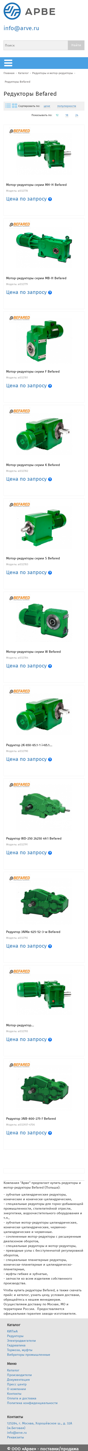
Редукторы (15, 1336)
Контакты (14, 1394)
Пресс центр (17, 1384)
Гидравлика (16, 1345)
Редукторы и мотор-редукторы (52, 73)
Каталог (23, 73)
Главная (9, 73)
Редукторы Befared (17, 81)
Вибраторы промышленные (28, 1355)
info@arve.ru (21, 28)
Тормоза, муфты (19, 1350)
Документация (18, 1380)
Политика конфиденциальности (32, 1403)
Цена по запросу (29, 199)
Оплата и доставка (21, 1398)
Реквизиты (15, 1437)
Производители (19, 1375)
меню (9, 63)
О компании (16, 1389)
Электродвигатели (21, 1341)
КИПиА (12, 1331)
